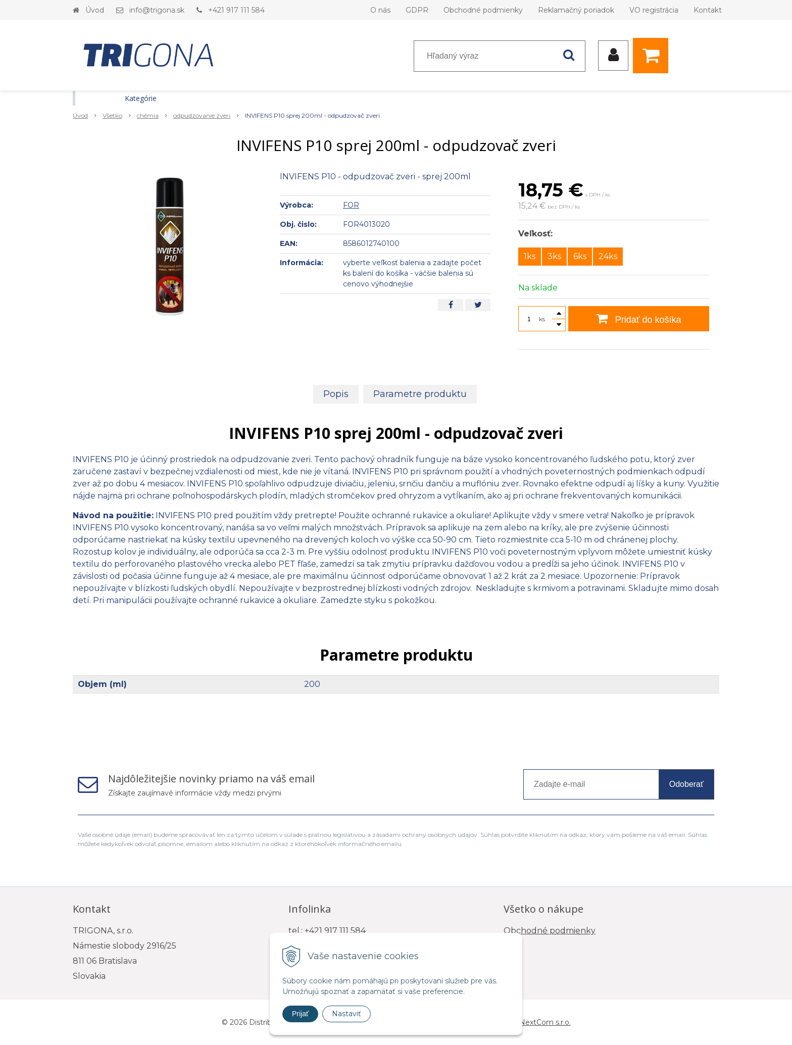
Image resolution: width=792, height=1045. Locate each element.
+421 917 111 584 (236, 10)
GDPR (417, 10)
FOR (351, 205)
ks (542, 319)
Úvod (94, 10)
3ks (554, 256)
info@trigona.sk (156, 10)
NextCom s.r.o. (545, 1022)
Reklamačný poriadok (576, 10)
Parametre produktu (420, 394)
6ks (579, 256)
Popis (336, 394)
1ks (529, 256)
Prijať (300, 1014)
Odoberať (686, 784)
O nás (380, 10)
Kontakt (708, 10)
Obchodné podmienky (483, 10)
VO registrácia (653, 10)
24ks (608, 256)
